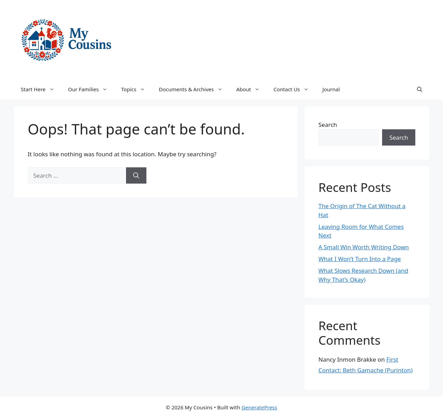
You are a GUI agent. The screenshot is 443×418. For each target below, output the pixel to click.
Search (327, 125)
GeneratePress (259, 407)
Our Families (91, 89)
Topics (136, 89)
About (251, 89)
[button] (419, 89)
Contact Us (294, 89)
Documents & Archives (194, 89)
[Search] (136, 175)
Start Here (41, 89)
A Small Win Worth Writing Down (363, 247)
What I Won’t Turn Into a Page (359, 259)
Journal (331, 89)
